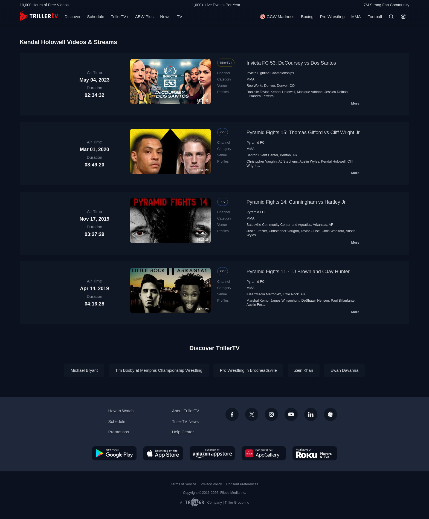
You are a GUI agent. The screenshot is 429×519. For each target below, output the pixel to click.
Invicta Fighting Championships (270, 73)
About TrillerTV (185, 410)
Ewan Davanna (344, 370)
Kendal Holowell (283, 92)
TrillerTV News (185, 421)
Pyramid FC (256, 143)
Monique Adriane (310, 92)
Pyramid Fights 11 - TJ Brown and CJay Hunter (298, 271)
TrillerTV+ (120, 16)
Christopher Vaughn (262, 161)
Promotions (118, 431)
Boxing (307, 16)
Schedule (95, 16)
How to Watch (121, 410)
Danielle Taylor (258, 92)
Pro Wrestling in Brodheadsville (248, 370)
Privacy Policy (211, 484)
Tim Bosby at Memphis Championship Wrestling (158, 370)
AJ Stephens (288, 161)
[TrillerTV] (39, 16)
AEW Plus (144, 16)
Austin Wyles (309, 161)
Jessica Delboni (336, 92)
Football (374, 16)
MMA (356, 16)
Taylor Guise (310, 231)
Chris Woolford (332, 231)
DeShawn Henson (315, 300)
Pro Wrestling (332, 16)
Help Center (183, 431)
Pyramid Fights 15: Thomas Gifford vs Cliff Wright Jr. (304, 132)
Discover (72, 16)
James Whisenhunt (284, 300)
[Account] (403, 17)
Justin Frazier (257, 231)
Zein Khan (303, 370)
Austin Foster (257, 305)
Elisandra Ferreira (260, 96)
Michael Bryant (84, 370)
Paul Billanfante (343, 300)
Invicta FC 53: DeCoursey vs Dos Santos (291, 63)
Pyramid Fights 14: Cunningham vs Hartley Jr (296, 202)
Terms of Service (183, 484)
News (165, 16)
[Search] (391, 17)
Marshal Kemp (257, 300)
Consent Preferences (242, 484)
